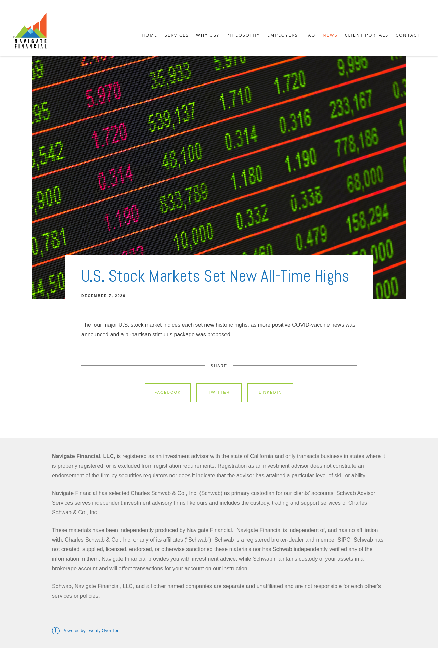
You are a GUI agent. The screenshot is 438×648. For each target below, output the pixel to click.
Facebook (167, 392)
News (330, 35)
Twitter (219, 392)
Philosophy (243, 35)
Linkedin (270, 392)
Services (177, 35)
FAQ (310, 35)
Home (149, 35)
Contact (408, 35)
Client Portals (366, 35)
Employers (282, 35)
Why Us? (207, 35)
